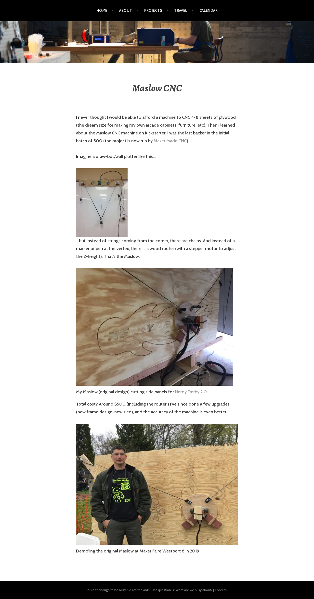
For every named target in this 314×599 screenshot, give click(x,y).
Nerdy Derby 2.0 (191, 392)
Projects (153, 10)
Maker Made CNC (170, 141)
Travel (180, 10)
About (125, 10)
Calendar (208, 10)
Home (101, 10)
